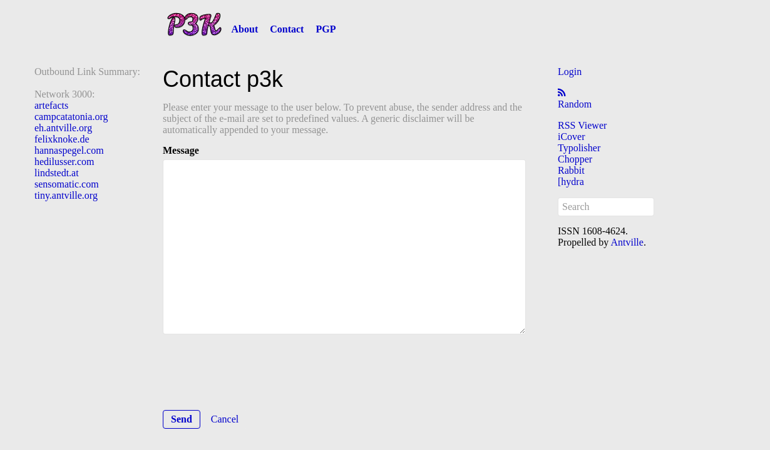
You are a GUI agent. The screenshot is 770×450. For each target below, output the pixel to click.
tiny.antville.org (66, 195)
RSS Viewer (582, 125)
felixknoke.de (62, 139)
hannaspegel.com (69, 150)
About (245, 29)
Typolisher (579, 147)
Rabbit (571, 170)
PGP (326, 29)
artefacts (51, 105)
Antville (626, 242)
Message (181, 150)
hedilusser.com (64, 161)
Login (570, 71)
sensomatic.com (66, 184)
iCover (571, 136)
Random (575, 104)
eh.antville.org (63, 127)
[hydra (571, 181)
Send (181, 419)
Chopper (575, 159)
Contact (287, 29)
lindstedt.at (56, 173)
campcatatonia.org (71, 116)
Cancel (225, 419)
